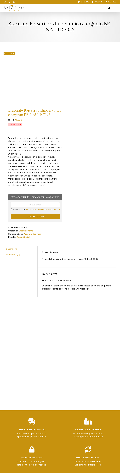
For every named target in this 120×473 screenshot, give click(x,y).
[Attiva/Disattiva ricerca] (109, 8)
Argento (28, 234)
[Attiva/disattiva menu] (114, 8)
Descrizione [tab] (11, 249)
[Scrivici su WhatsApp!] (14, 2)
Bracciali (23, 230)
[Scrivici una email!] (4, 2)
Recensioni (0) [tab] (13, 254)
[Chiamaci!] (9, 2)
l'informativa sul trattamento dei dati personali (43, 209)
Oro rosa (37, 234)
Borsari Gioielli (23, 237)
